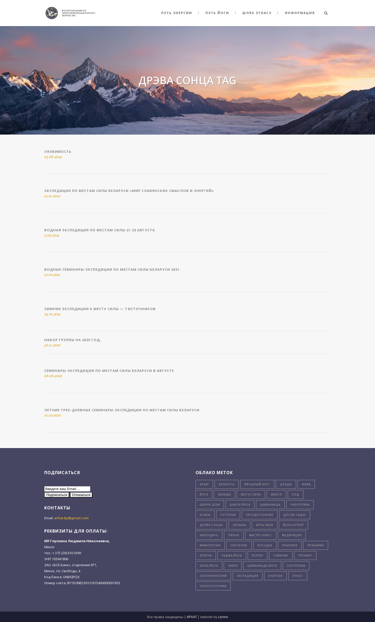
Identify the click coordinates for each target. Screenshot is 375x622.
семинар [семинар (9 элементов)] (280, 555)
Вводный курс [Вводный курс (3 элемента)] (257, 484)
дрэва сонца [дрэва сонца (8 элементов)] (211, 525)
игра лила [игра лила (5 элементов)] (264, 525)
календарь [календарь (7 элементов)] (209, 535)
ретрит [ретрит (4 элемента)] (257, 555)
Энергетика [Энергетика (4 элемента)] (300, 504)
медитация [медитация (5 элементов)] (292, 535)
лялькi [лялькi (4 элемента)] (233, 535)
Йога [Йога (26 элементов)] (204, 494)
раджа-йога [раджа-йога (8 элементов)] (232, 555)
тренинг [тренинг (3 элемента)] (305, 555)
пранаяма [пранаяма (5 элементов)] (315, 545)
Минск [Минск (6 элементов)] (276, 494)
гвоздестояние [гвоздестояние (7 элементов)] (259, 515)
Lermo (223, 616)
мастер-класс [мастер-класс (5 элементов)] (260, 535)
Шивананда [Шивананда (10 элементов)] (270, 504)
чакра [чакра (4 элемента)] (233, 565)
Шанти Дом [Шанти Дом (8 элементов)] (210, 504)
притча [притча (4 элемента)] (206, 555)
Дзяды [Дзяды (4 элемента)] (286, 484)
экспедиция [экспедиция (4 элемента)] (247, 576)
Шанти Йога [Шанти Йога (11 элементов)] (240, 504)
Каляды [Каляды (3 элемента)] (224, 494)
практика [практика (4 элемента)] (289, 545)
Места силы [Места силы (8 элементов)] (251, 494)
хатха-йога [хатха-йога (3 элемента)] (209, 565)
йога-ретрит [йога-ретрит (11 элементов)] (293, 525)
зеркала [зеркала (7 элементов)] (239, 525)
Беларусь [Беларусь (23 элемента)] (227, 484)
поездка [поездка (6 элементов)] (264, 545)
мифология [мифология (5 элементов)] (210, 545)
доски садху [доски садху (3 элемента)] (294, 515)
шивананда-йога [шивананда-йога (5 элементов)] (262, 565)
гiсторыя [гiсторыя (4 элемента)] (228, 515)
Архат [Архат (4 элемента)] (204, 484)
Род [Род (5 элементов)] (295, 494)
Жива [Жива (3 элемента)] (306, 484)
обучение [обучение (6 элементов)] (238, 545)
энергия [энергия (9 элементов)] (275, 576)
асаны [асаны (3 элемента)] (205, 515)
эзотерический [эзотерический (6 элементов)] (213, 576)
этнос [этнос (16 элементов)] (297, 576)
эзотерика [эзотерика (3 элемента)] (296, 565)
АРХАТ (192, 616)
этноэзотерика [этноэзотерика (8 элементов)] (213, 586)
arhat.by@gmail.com (71, 518)
